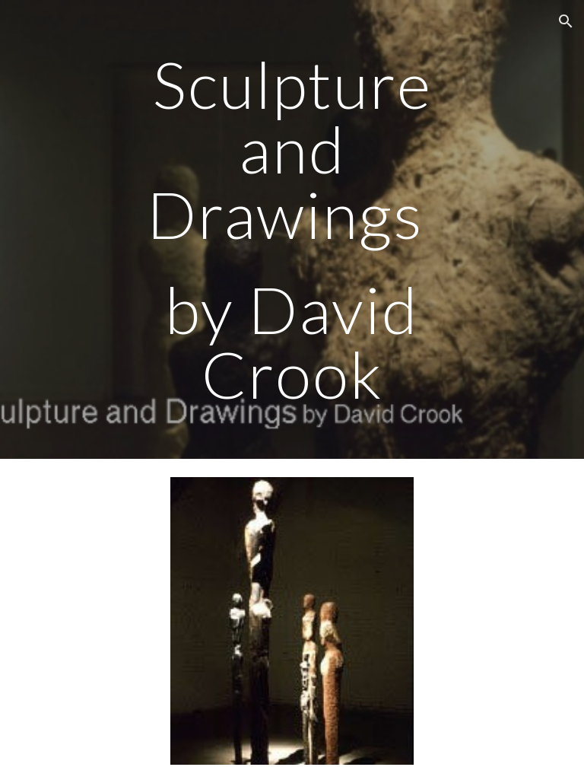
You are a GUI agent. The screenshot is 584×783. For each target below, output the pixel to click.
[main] (291, 229)
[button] (566, 21)
